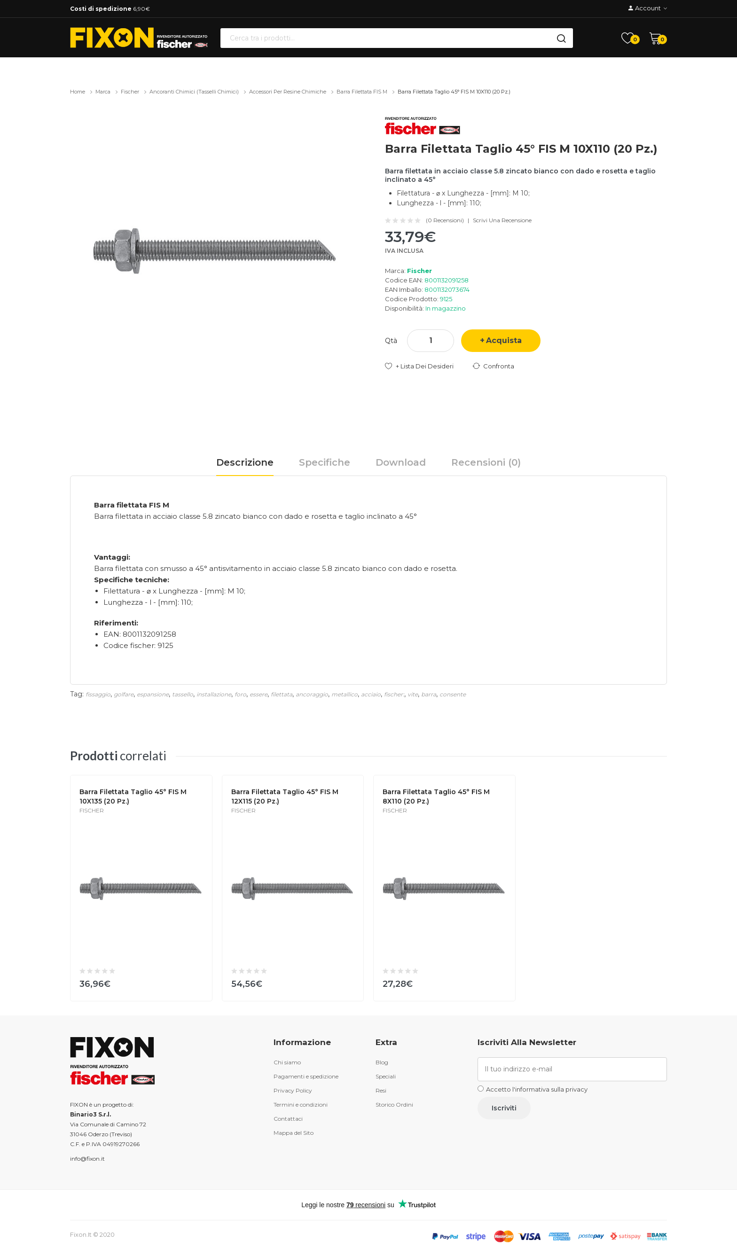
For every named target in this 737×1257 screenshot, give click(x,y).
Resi (381, 1090)
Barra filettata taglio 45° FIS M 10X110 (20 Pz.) (454, 91)
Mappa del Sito (294, 1132)
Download (401, 462)
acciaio (371, 694)
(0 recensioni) (445, 220)
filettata (281, 694)
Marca (102, 91)
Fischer (130, 91)
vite (413, 694)
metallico (344, 694)
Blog (382, 1062)
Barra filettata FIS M (362, 91)
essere (258, 694)
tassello (182, 694)
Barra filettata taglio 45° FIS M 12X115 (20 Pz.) (284, 796)
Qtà (391, 340)
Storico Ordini (394, 1104)
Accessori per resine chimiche (287, 91)
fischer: (394, 694)
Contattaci (288, 1118)
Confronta (498, 366)
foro (240, 694)
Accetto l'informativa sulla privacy (537, 1089)
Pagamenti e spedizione (306, 1076)
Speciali (386, 1076)
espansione (153, 694)
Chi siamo (287, 1062)
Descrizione (245, 462)
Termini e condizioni (301, 1104)
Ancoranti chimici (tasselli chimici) (194, 91)
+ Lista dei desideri (425, 366)
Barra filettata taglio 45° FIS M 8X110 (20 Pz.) (436, 796)
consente (452, 694)
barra (428, 694)
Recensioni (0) (486, 462)
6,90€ (110, 8)
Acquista (504, 340)
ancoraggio (312, 694)
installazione (213, 694)
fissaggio (98, 694)
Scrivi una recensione (502, 220)
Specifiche (324, 462)
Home (77, 91)
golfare (123, 694)
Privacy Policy (293, 1090)
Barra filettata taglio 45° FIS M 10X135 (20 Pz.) (133, 796)
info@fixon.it (87, 1158)
